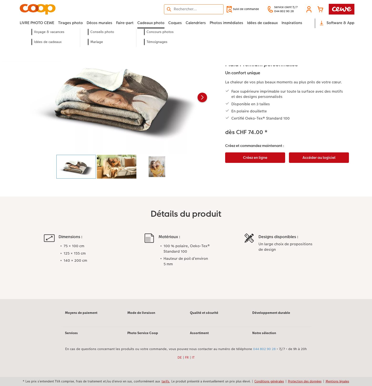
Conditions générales (269, 381)
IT (193, 357)
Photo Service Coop (142, 333)
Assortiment (199, 333)
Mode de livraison (141, 312)
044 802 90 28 (264, 348)
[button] (309, 9)
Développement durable (271, 312)
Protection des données (305, 381)
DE (180, 357)
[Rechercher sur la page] (194, 9)
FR (187, 357)
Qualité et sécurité (204, 312)
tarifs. (166, 381)
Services (71, 333)
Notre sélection (264, 333)
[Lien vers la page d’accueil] (66, 9)
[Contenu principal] (186, 170)
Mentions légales (337, 381)
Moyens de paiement (81, 312)
